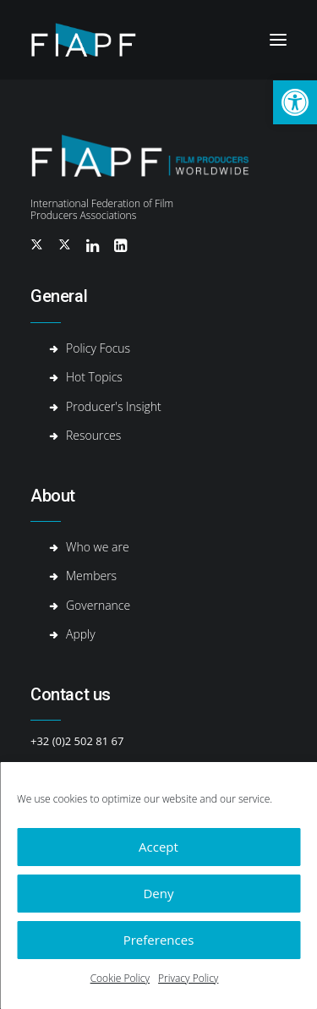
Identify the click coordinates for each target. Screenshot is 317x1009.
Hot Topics (94, 377)
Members (91, 576)
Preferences (158, 939)
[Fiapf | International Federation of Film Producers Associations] (97, 40)
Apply (81, 634)
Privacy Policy (188, 978)
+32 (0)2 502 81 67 (76, 741)
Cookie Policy (120, 978)
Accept (158, 846)
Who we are (97, 547)
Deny (158, 893)
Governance (98, 605)
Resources (93, 435)
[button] (295, 102)
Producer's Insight (113, 406)
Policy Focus (98, 348)
